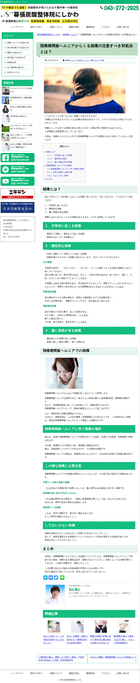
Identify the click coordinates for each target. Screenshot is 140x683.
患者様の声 (11, 62)
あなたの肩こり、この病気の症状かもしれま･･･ (21, 136)
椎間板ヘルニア (70, 34)
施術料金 (90, 27)
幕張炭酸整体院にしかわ (48, 34)
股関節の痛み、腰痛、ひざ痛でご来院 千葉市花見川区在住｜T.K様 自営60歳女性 (61, 658)
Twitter (132, 14)
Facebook (126, 14)
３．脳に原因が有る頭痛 (59, 162)
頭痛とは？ (50, 152)
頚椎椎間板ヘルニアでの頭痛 (58, 165)
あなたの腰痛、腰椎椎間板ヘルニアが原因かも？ (113, 658)
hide (66, 146)
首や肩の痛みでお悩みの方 (18, 48)
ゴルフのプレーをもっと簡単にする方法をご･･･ (21, 127)
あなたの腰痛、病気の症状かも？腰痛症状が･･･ (21, 145)
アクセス (105, 27)
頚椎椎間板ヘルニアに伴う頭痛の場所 (65, 169)
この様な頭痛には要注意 (59, 172)
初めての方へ (36, 27)
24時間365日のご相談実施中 (21, 99)
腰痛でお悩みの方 (14, 53)
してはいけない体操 (57, 175)
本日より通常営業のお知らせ (21, 108)
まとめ (48, 179)
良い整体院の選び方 (15, 67)
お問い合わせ (123, 27)
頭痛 (102, 60)
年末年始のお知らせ (18, 116)
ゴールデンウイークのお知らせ (21, 89)
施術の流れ (74, 27)
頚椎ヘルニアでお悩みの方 (18, 43)
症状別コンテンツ (83, 60)
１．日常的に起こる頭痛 (59, 155)
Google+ (137, 14)
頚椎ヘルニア (95, 60)
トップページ (17, 27)
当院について (56, 27)
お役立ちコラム (13, 72)
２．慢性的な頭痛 (56, 158)
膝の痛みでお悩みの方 (16, 57)
